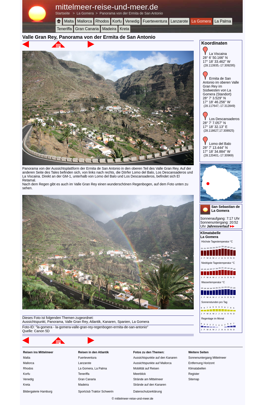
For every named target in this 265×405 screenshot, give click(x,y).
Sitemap (193, 379)
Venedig (132, 21)
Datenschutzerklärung (147, 391)
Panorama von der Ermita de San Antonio (131, 13)
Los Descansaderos (224, 119)
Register (193, 374)
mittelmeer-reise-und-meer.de (106, 6)
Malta (69, 21)
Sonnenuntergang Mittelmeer (207, 357)
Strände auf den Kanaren (149, 384)
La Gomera (85, 13)
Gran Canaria (87, 29)
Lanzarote (179, 21)
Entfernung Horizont (201, 363)
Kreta (124, 29)
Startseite (62, 13)
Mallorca (84, 21)
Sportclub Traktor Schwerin (95, 391)
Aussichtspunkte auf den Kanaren (155, 357)
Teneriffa (64, 29)
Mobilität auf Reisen (146, 368)
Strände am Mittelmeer (148, 379)
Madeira (109, 29)
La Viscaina (218, 54)
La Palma (223, 21)
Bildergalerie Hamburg (37, 391)
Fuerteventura (155, 21)
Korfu (117, 21)
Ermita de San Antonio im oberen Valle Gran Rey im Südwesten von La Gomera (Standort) (221, 86)
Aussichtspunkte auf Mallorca (152, 363)
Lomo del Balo (220, 144)
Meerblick (139, 374)
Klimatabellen (197, 368)
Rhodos (102, 21)
